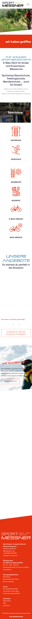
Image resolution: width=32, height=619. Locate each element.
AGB (4, 603)
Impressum (6, 605)
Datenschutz (7, 601)
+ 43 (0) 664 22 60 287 (10, 553)
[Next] (18, 324)
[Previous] (13, 324)
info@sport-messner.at (10, 555)
